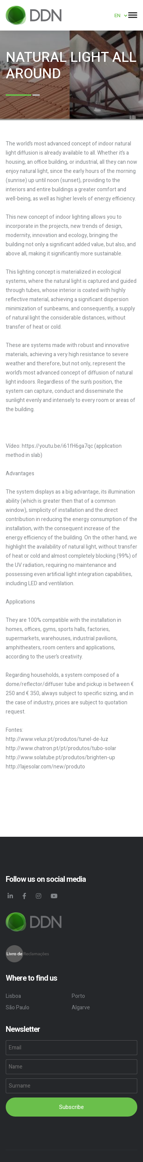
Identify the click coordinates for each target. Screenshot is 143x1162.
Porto (78, 996)
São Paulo (17, 1008)
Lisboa (13, 996)
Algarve (81, 1008)
